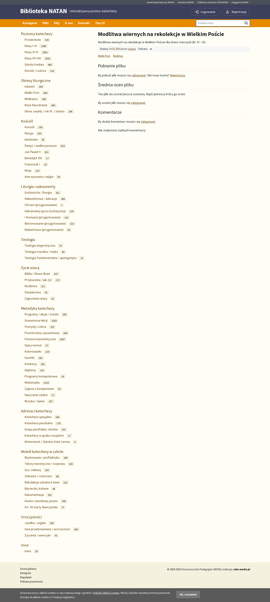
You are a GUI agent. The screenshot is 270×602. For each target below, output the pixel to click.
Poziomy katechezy (36, 33)
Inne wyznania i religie (43, 177)
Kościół (27, 121)
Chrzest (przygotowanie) (44, 205)
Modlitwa (35, 286)
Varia (31, 551)
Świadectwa (36, 292)
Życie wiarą (30, 267)
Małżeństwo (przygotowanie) (48, 230)
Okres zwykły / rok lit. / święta (49, 111)
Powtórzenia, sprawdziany (46, 333)
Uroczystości (31, 516)
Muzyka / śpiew (39, 401)
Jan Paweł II (37, 152)
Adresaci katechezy (36, 410)
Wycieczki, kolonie (40, 488)
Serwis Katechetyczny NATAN (160, 2)
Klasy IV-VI (36, 52)
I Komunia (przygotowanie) (47, 217)
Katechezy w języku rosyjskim (48, 435)
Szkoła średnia (38, 64)
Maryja (33, 133)
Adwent (34, 86)
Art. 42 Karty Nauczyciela (45, 507)
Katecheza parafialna (43, 423)
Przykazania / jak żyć (42, 280)
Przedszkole (37, 40)
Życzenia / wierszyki (41, 535)
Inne (25, 545)
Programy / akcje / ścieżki (46, 314)
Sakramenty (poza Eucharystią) (49, 211)
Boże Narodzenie (40, 105)
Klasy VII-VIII (38, 58)
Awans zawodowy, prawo (45, 501)
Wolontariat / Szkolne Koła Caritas (50, 442)
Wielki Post (36, 93)
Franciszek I (36, 164)
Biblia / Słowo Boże (41, 274)
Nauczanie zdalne (40, 395)
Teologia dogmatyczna (43, 245)
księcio (132, 49)
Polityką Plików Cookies (106, 593)
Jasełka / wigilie (39, 523)
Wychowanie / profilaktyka (46, 457)
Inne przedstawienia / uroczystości (52, 529)
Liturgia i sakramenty (38, 186)
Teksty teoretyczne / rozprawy (49, 464)
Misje (32, 170)
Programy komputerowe (45, 376)
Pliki (45, 23)
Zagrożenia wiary (39, 298)
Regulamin (26, 577)
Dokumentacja (38, 495)
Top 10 (100, 23)
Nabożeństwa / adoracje (45, 199)
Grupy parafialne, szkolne (45, 429)
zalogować (139, 75)
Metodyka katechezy (37, 308)
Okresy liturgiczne (36, 80)
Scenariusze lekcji (41, 320)
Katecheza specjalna (42, 417)
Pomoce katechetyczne (45, 339)
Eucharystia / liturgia (42, 192)
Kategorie (30, 23)
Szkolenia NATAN (186, 2)
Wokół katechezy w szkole (42, 451)
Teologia (28, 239)
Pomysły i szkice (40, 327)
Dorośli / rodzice (40, 71)
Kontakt (84, 23)
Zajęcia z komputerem (43, 389)
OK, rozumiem (188, 594)
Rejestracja (177, 75)
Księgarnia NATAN (240, 2)
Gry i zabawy (37, 470)
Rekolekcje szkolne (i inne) (46, 482)
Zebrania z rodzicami (42, 476)
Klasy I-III (36, 46)
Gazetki (34, 358)
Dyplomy (34, 370)
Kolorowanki (37, 351)
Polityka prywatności (31, 581)
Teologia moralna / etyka (45, 252)
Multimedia (37, 382)
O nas (69, 23)
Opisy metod (37, 345)
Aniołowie (35, 139)
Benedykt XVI (37, 158)
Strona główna (28, 568)
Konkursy (35, 364)
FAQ (56, 23)
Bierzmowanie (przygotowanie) (49, 223)
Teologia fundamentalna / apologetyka (54, 258)
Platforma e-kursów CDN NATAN (212, 2)
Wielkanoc (35, 99)
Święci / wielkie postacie (45, 146)
